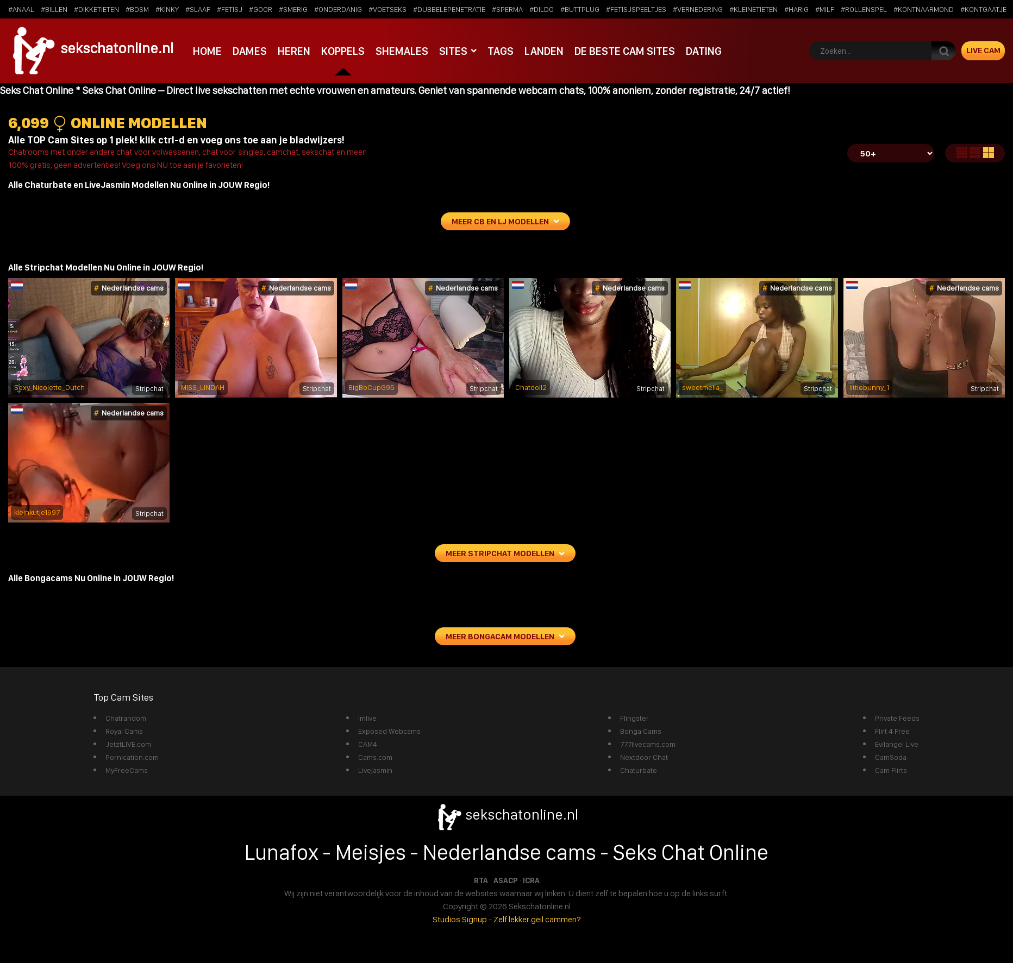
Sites (450, 50)
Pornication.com (132, 757)
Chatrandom (125, 718)
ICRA (531, 880)
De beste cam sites (622, 50)
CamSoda (890, 757)
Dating (700, 50)
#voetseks (387, 9)
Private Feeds (897, 718)
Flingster (634, 718)
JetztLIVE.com (128, 744)
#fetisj (229, 9)
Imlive (367, 718)
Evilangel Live (896, 744)
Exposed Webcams (389, 731)
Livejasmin (375, 770)
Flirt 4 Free (892, 731)
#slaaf (197, 9)
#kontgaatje (983, 9)
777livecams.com (648, 744)
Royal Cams (124, 731)
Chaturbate (638, 770)
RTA (481, 880)
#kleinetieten (753, 9)
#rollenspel (864, 9)
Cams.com (375, 757)
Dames (249, 50)
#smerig (293, 9)
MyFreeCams (126, 770)
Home (207, 50)
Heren (293, 50)
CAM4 (367, 744)
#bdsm (137, 9)
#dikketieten (96, 9)
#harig (796, 9)
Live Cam (983, 50)
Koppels (341, 50)
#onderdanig (338, 9)
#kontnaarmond (923, 9)
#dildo (541, 9)
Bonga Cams (640, 731)
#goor (260, 9)
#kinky (167, 9)
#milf (824, 9)
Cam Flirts (891, 770)
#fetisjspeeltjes (636, 9)
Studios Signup (460, 919)
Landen (541, 50)
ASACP (505, 880)
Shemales (399, 50)
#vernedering (698, 9)
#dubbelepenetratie (449, 9)
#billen (54, 9)
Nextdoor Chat (644, 757)
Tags (498, 50)
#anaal (21, 9)
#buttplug (579, 9)
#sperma (507, 9)
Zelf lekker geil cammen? (537, 919)
